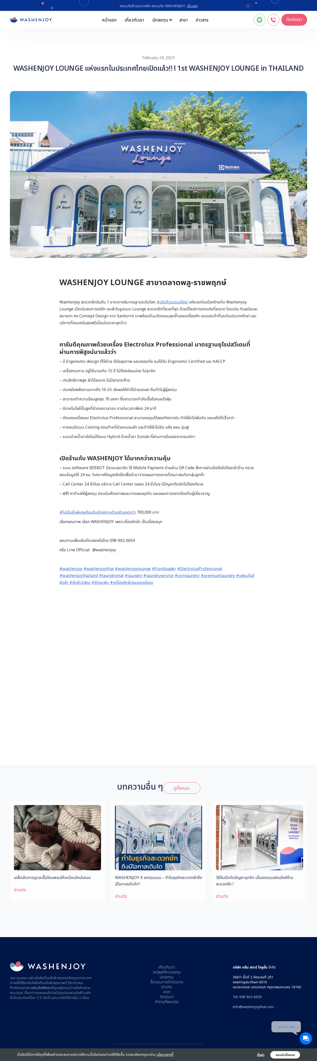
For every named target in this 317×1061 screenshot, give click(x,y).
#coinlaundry (187, 575)
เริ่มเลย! (192, 6)
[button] (161, 19)
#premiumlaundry (218, 575)
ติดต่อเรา (294, 19)
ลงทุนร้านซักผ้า (72, 988)
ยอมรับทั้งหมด (285, 1055)
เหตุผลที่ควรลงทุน (167, 972)
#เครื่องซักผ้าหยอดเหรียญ (131, 582)
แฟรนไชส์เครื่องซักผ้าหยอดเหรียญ (52, 978)
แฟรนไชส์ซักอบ (41, 988)
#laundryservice (158, 575)
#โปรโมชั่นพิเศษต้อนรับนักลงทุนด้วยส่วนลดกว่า (97, 512)
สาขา (183, 20)
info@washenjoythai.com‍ (253, 1006)
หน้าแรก (109, 20)
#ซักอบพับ (100, 582)
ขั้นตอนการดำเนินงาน (167, 982)
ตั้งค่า (260, 1055)
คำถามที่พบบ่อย (167, 1001)
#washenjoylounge (133, 568)
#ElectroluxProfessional (199, 568)
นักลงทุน (167, 977)
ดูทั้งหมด (182, 788)
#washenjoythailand (78, 575)
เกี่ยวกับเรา (134, 20)
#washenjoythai (98, 568)
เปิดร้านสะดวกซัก (54, 997)
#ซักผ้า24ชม (79, 582)
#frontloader (164, 568)
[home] (31, 20)
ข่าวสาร (202, 20)
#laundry (133, 575)
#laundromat (111, 575)
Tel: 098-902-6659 (247, 996)
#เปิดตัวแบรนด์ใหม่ (172, 302)
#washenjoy (70, 568)
